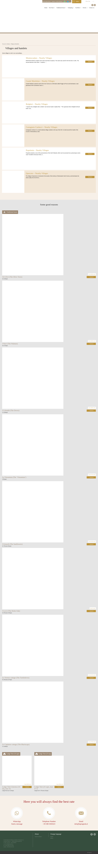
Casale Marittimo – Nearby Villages (40, 81)
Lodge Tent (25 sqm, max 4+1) (43, 788)
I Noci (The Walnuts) (10, 344)
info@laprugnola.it (9, 844)
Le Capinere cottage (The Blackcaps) (15, 744)
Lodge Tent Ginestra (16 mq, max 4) (11, 788)
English (51, 836)
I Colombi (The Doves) (10, 410)
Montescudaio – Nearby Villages (39, 58)
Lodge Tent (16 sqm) (11, 753)
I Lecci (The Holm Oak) (11, 611)
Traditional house (10, 212)
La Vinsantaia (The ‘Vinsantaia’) (14, 477)
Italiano (51, 838)
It (93, 1)
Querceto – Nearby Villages (37, 173)
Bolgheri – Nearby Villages (37, 104)
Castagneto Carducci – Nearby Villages (41, 127)
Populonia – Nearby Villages (37, 150)
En (95, 1)
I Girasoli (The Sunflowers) (12, 544)
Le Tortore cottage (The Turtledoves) (15, 678)
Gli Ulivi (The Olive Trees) (12, 277)
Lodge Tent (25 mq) (43, 753)
